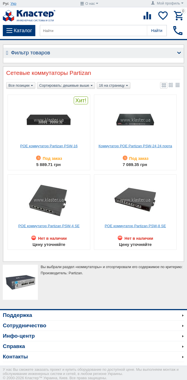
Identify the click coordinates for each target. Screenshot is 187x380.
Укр (14, 3)
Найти (156, 30)
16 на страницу (113, 85)
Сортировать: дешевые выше (66, 85)
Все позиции (20, 85)
